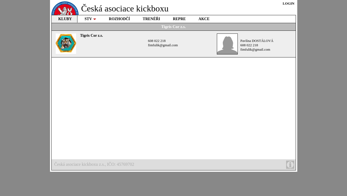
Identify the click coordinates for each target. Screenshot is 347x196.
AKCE (204, 19)
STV (90, 19)
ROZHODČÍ (119, 19)
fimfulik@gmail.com (163, 45)
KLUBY (65, 19)
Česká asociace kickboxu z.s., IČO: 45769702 (174, 165)
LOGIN (288, 3)
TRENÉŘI (151, 19)
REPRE (179, 19)
